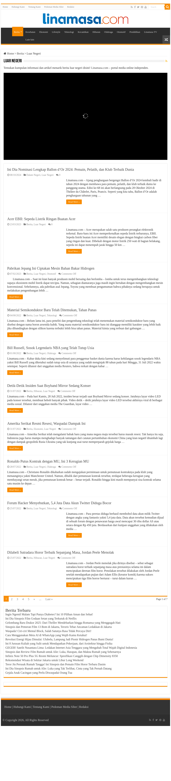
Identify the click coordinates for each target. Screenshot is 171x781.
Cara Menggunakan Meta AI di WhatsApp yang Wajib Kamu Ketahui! (46, 684)
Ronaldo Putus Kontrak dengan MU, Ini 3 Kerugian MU (48, 504)
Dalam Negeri (33, 175)
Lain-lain (29, 39)
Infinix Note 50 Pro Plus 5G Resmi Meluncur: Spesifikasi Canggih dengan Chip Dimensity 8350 (61, 705)
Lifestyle (56, 32)
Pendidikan (134, 32)
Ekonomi (43, 32)
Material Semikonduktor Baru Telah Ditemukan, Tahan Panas (51, 310)
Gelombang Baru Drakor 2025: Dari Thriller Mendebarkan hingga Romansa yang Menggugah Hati (63, 671)
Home (5, 7)
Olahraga (108, 32)
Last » (49, 648)
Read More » (74, 202)
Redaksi (70, 7)
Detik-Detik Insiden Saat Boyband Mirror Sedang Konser (49, 407)
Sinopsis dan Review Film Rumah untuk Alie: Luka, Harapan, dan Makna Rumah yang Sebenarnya (63, 701)
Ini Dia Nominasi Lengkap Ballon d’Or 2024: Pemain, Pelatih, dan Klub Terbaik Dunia (70, 169)
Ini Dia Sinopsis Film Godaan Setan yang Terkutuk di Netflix (41, 667)
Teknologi (69, 32)
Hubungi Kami (18, 7)
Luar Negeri (47, 175)
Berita (17, 32)
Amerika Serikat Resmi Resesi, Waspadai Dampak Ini (46, 455)
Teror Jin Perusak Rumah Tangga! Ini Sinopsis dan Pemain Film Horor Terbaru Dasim (55, 713)
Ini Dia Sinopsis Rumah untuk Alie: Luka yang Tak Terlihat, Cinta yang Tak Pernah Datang (58, 717)
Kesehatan (30, 32)
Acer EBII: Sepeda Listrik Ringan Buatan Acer (41, 219)
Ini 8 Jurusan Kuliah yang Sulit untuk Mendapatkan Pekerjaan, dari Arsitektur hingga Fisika (58, 692)
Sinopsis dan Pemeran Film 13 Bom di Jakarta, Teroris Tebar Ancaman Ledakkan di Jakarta (58, 676)
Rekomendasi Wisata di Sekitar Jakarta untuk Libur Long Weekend (44, 709)
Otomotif (121, 32)
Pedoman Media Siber (54, 7)
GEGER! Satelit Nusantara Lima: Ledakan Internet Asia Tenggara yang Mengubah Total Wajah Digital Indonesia (71, 696)
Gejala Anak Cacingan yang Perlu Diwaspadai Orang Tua (38, 721)
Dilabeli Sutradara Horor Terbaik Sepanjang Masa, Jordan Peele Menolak (60, 602)
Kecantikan (83, 32)
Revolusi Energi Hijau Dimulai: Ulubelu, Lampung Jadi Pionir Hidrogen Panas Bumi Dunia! (59, 688)
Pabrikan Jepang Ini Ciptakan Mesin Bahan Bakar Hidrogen (50, 268)
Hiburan (96, 32)
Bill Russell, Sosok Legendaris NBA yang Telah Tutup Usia (50, 358)
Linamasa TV (150, 32)
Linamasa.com (99, 67)
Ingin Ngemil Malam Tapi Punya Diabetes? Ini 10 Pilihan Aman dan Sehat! (49, 663)
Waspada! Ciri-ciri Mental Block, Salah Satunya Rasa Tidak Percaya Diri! (48, 680)
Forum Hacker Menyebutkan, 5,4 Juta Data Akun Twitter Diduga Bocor (59, 552)
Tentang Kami (34, 7)
